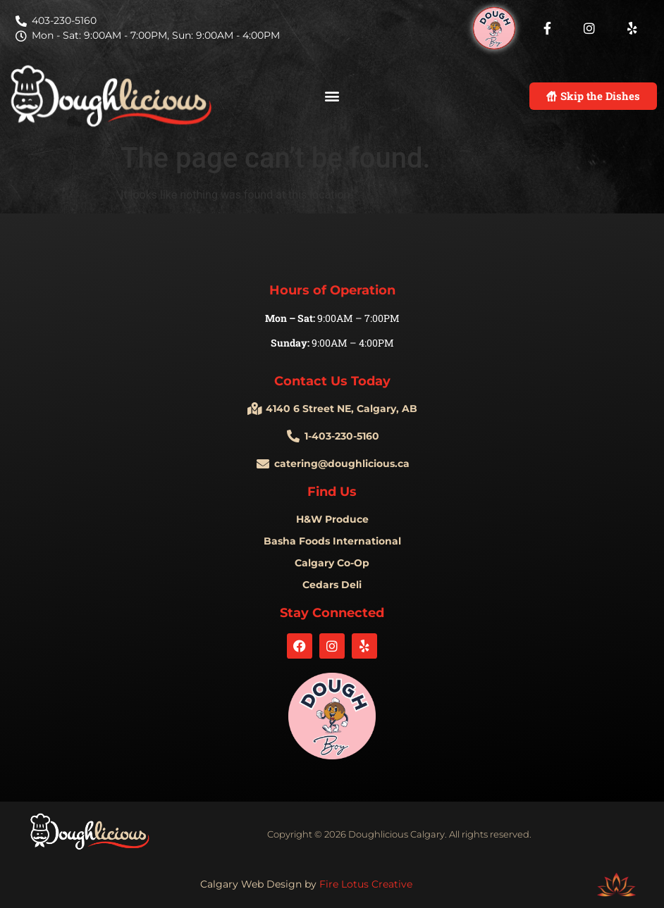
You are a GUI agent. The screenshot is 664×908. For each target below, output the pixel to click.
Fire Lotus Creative (365, 884)
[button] (332, 96)
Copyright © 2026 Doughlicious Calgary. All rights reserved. (399, 834)
